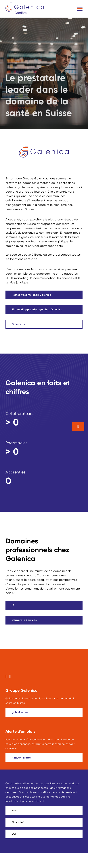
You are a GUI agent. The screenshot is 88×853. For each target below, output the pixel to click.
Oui (14, 833)
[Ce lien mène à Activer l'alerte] (44, 757)
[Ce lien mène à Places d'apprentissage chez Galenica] (44, 309)
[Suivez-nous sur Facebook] (6, 676)
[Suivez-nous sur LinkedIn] (13, 676)
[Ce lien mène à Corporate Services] (44, 620)
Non (14, 810)
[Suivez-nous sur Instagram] (10, 676)
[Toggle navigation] (80, 9)
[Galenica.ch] (44, 324)
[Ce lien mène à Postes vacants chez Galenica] (44, 295)
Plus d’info (18, 822)
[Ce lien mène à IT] (44, 605)
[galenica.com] (44, 712)
